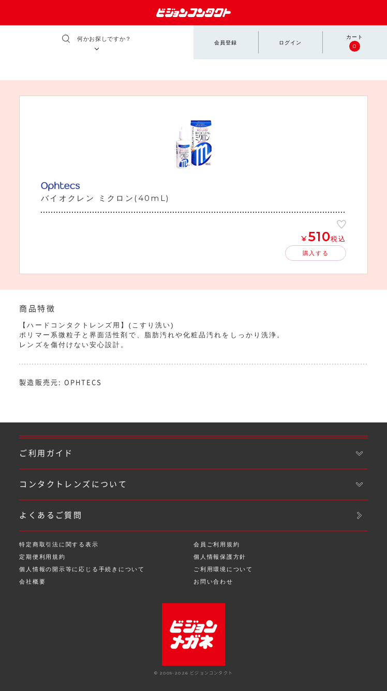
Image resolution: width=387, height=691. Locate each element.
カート (354, 43)
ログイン (290, 42)
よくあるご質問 (50, 515)
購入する (316, 253)
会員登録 (225, 42)
